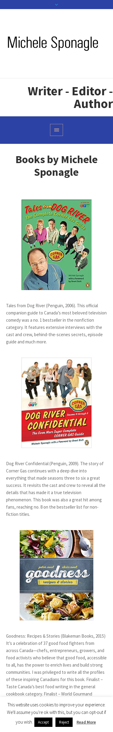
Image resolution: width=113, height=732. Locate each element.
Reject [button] (64, 722)
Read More (86, 722)
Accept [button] (43, 722)
